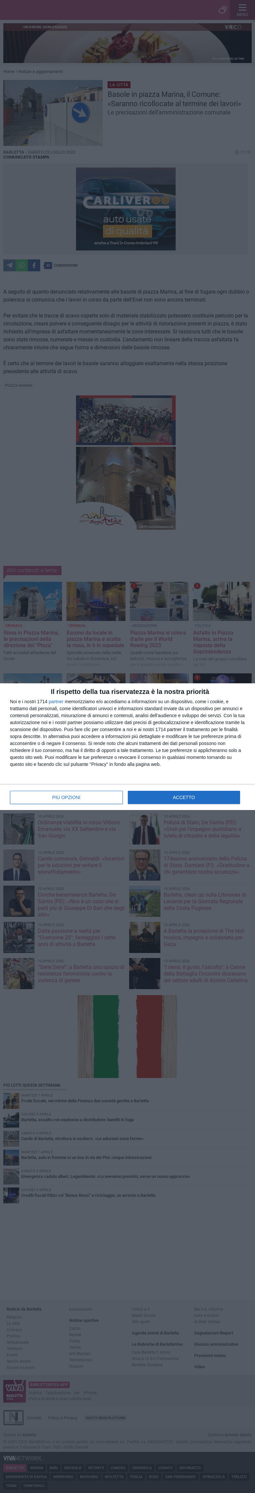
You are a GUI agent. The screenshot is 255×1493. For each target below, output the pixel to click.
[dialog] (127, 746)
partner (56, 701)
